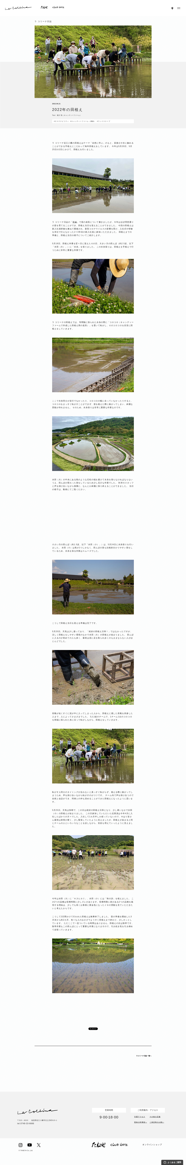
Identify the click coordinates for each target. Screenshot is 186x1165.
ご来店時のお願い (157, 1122)
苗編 (75, 222)
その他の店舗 (155, 1116)
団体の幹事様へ (140, 1122)
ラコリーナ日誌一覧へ (144, 1056)
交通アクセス (139, 1116)
